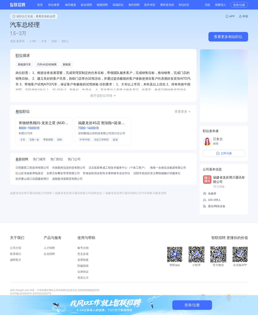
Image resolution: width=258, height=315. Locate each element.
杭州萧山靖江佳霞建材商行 (32, 178)
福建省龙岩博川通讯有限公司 (229, 180)
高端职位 (118, 4)
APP (232, 16)
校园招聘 (102, 4)
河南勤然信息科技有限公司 (68, 167)
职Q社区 (184, 4)
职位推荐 (53, 4)
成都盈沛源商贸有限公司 (67, 178)
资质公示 (83, 277)
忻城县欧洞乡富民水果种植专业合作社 (106, 173)
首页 (40, 4)
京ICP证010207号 (41, 293)
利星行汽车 (26, 133)
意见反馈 (83, 253)
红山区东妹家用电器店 (29, 173)
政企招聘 (86, 4)
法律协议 (83, 271)
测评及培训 (167, 4)
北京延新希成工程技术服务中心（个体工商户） (118, 167)
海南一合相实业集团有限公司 (168, 167)
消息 (207, 4)
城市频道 (70, 4)
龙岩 (13, 41)
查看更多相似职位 (228, 37)
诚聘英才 (15, 259)
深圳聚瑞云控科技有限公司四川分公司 (101, 133)
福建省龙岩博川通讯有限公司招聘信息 (78, 193)
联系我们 (15, 253)
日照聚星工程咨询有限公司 (32, 167)
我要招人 (220, 4)
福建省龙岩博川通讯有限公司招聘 (31, 193)
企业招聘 (49, 253)
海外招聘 (134, 4)
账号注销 (83, 247)
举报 (245, 16)
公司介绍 (15, 247)
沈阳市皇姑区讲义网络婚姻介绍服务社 (157, 173)
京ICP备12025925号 (21, 293)
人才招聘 (49, 247)
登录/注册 (239, 5)
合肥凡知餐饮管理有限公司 (63, 173)
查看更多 (181, 111)
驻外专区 (149, 4)
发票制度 (83, 259)
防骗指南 (83, 265)
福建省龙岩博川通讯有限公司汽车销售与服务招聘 (135, 193)
